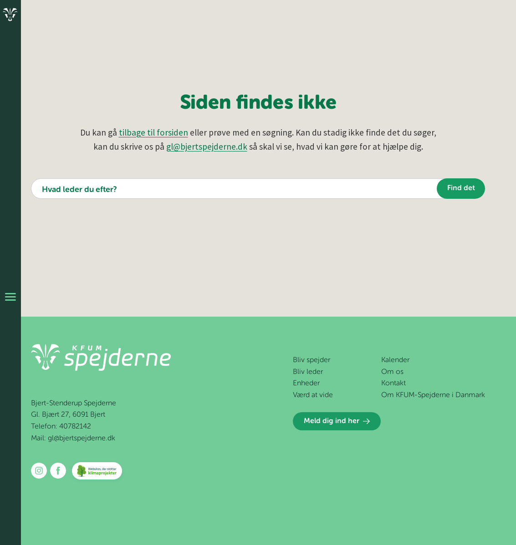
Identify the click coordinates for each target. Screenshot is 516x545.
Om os (392, 372)
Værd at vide (313, 395)
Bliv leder (308, 372)
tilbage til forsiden (153, 132)
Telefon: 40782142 (61, 426)
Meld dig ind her (337, 421)
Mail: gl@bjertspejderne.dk (73, 438)
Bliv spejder (311, 360)
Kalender (395, 360)
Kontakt (393, 383)
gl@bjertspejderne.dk (206, 146)
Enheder (306, 383)
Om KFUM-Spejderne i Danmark (433, 395)
